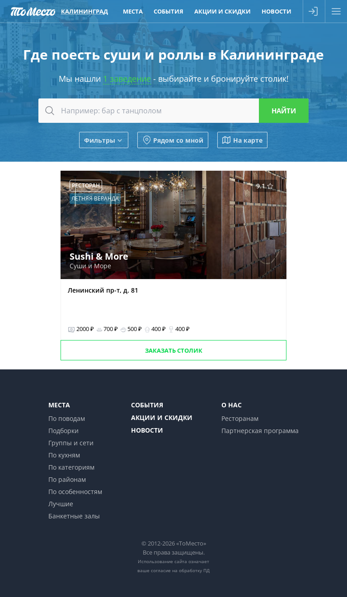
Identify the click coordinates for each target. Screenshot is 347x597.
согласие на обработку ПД (180, 570)
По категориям (71, 467)
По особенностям (75, 491)
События (147, 405)
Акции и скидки (161, 417)
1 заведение (127, 78)
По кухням (64, 455)
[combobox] (173, 110)
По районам (67, 479)
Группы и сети (71, 442)
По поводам (66, 418)
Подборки (63, 430)
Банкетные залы (74, 516)
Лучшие (60, 503)
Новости (147, 430)
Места (59, 405)
